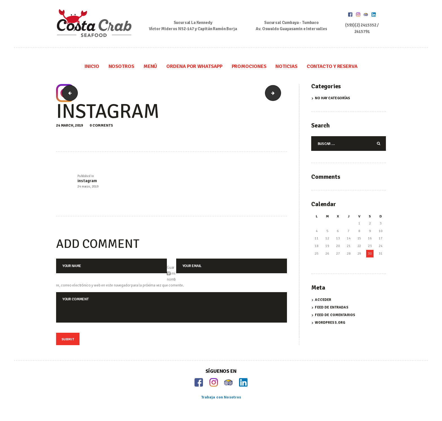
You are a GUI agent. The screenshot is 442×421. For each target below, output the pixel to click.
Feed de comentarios (335, 315)
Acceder (323, 300)
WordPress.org (330, 323)
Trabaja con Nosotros (221, 401)
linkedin (279, 93)
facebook (68, 93)
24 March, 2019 (69, 125)
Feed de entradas (331, 308)
